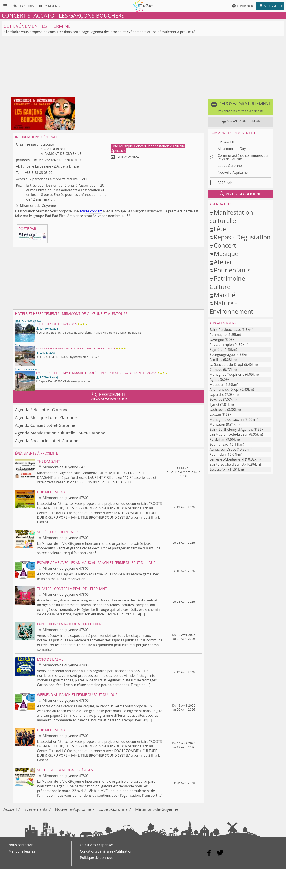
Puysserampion (222, 344)
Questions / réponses (97, 845)
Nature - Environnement (231, 307)
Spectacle (118, 150)
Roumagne (218, 334)
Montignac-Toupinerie (227, 374)
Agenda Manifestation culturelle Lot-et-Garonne (60, 433)
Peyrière (216, 349)
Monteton (217, 424)
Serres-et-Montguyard (227, 459)
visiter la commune (240, 194)
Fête (115, 146)
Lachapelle (218, 409)
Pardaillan (217, 439)
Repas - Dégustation (242, 237)
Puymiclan (218, 454)
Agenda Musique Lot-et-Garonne (46, 417)
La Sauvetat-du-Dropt (226, 364)
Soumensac (219, 444)
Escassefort (219, 469)
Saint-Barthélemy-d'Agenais (231, 429)
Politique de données (96, 857)
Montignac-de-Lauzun (227, 419)
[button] (240, 107)
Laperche (217, 394)
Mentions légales (21, 851)
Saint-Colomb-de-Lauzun (229, 434)
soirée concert (91, 211)
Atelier (223, 262)
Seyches (216, 399)
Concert (140, 146)
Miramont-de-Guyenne (236, 148)
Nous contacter (20, 845)
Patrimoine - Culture (229, 282)
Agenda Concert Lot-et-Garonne (45, 425)
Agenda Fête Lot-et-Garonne (41, 409)
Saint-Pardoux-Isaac (225, 329)
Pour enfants (232, 270)
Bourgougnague (222, 354)
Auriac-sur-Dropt (223, 449)
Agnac (214, 379)
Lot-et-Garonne (230, 165)
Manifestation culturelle (166, 146)
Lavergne (217, 339)
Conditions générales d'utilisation (106, 851)
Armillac (216, 359)
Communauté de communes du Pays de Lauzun (243, 157)
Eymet (214, 404)
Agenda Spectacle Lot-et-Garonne (46, 441)
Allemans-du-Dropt (224, 389)
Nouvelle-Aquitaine (233, 172)
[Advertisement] (143, 67)
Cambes (216, 369)
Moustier (217, 384)
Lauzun (215, 414)
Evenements (36, 809)
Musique (126, 146)
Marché (224, 295)
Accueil (10, 809)
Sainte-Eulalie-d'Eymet (227, 464)
